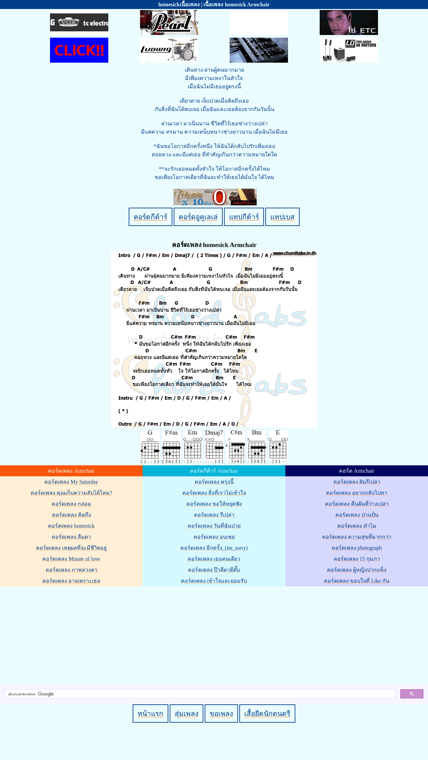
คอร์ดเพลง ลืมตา (71, 537)
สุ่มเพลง (186, 713)
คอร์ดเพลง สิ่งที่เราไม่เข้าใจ (214, 493)
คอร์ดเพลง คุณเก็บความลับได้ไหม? (71, 493)
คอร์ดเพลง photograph (357, 548)
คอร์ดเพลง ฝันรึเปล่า (356, 482)
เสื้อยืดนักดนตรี (267, 713)
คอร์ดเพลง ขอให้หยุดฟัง (214, 504)
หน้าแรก (150, 713)
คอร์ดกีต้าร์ (150, 217)
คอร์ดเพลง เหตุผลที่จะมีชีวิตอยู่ (71, 548)
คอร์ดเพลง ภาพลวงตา (71, 570)
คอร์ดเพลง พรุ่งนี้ (214, 482)
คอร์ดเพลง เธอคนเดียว (214, 559)
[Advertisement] (215, 634)
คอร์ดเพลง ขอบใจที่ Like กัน (356, 581)
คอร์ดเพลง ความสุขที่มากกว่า (356, 537)
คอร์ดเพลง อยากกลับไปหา (356, 493)
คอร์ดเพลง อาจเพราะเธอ (71, 581)
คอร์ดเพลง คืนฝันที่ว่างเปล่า (357, 504)
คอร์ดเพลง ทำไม (356, 526)
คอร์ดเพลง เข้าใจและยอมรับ (214, 581)
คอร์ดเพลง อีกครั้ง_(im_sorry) (214, 548)
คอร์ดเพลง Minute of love (71, 559)
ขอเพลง (221, 713)
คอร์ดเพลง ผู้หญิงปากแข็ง (356, 570)
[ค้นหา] (199, 694)
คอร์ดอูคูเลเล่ (198, 217)
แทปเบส (282, 217)
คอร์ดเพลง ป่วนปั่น (356, 515)
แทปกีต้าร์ (244, 217)
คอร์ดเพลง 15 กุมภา (357, 559)
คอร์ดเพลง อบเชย (214, 537)
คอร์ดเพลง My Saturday (71, 482)
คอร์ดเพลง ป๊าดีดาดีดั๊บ (214, 570)
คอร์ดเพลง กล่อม (71, 504)
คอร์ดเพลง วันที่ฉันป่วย (214, 526)
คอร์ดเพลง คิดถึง (71, 515)
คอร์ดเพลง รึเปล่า (214, 515)
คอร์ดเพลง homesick (71, 526)
